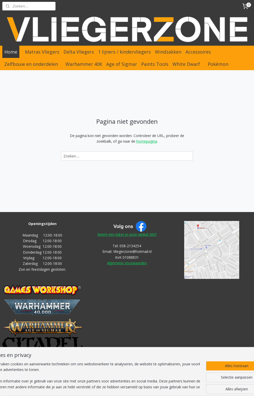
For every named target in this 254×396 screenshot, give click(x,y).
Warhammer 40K (83, 64)
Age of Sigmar (121, 64)
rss (117, 387)
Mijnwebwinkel (181, 387)
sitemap (106, 387)
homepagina (146, 141)
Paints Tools (154, 64)
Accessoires (198, 52)
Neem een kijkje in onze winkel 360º (127, 234)
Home (10, 52)
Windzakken (168, 52)
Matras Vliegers (42, 52)
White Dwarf (186, 64)
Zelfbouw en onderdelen (31, 64)
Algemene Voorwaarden (127, 263)
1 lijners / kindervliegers (124, 52)
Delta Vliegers (78, 52)
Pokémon (218, 64)
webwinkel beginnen (136, 387)
